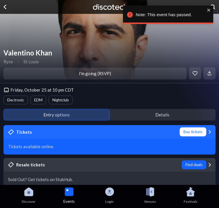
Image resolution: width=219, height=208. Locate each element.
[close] (211, 10)
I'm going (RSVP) (95, 73)
